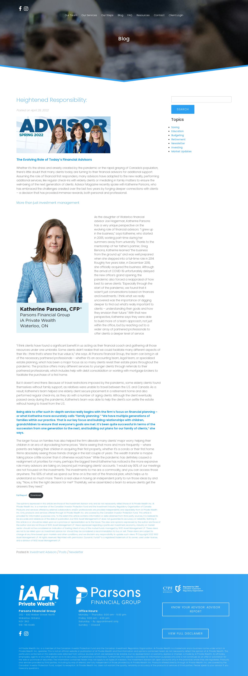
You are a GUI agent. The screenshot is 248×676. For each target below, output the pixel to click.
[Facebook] (20, 8)
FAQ (129, 15)
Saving (175, 127)
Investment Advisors (43, 552)
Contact (159, 15)
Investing (177, 147)
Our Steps (107, 15)
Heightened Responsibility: (51, 100)
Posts (63, 552)
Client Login (176, 15)
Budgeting (177, 135)
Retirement (178, 139)
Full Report (21, 495)
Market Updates (181, 151)
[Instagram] (26, 8)
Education (177, 131)
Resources (143, 15)
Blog (120, 15)
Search (183, 109)
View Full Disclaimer (185, 633)
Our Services (89, 15)
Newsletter (76, 552)
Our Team (71, 15)
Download (36, 495)
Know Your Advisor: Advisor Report (195, 609)
